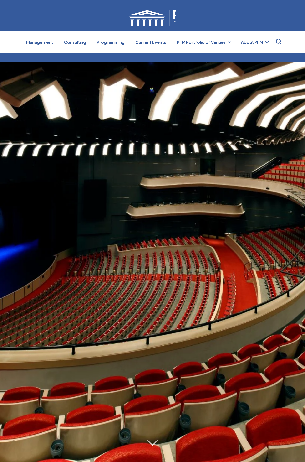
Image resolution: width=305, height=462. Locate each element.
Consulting (75, 50)
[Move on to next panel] (152, 440)
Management (39, 50)
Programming (111, 50)
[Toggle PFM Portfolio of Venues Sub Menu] (229, 50)
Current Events (150, 50)
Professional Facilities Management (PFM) (152, 22)
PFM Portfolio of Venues (201, 50)
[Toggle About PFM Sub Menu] (267, 50)
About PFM (252, 50)
